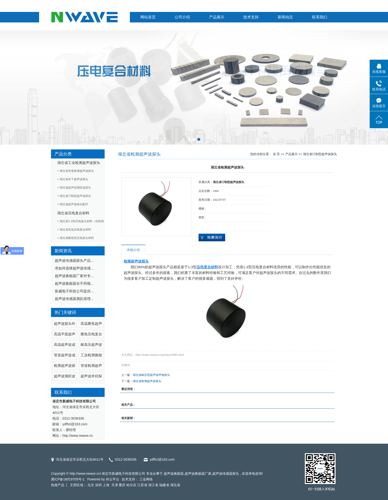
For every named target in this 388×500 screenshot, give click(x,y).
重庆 (122, 485)
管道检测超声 (91, 365)
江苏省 (142, 485)
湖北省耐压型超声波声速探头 (151, 375)
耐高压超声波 (91, 344)
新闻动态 (285, 17)
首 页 (276, 154)
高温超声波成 (64, 344)
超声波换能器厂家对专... (74, 276)
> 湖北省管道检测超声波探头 (75, 171)
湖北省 (175, 485)
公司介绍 (182, 17)
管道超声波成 (64, 355)
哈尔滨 (131, 485)
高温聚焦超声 (91, 323)
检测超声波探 (64, 365)
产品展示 (216, 17)
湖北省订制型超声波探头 (320, 154)
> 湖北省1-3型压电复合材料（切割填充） (80, 223)
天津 (114, 485)
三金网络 (146, 479)
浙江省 (153, 485)
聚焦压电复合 (91, 334)
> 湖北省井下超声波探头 (72, 179)
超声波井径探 (91, 376)
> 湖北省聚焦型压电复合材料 (75, 238)
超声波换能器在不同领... (74, 283)
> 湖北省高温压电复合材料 (74, 229)
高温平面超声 (64, 334)
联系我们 (319, 17)
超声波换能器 (174, 473)
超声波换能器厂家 (198, 473)
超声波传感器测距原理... (74, 299)
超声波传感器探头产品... (74, 260)
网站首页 (148, 17)
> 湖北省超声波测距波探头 (74, 187)
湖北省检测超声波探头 (147, 381)
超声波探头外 (64, 323)
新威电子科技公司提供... (74, 291)
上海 (106, 485)
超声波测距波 (64, 376)
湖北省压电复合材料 (73, 213)
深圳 (98, 485)
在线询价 (212, 237)
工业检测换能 (91, 355)
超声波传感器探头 (225, 473)
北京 (90, 485)
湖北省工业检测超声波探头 (78, 163)
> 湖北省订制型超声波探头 (74, 196)
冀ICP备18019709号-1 (67, 479)
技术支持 (251, 17)
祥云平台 (112, 479)
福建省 (164, 485)
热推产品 (57, 485)
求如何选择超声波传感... (74, 268)
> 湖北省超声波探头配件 (72, 204)
